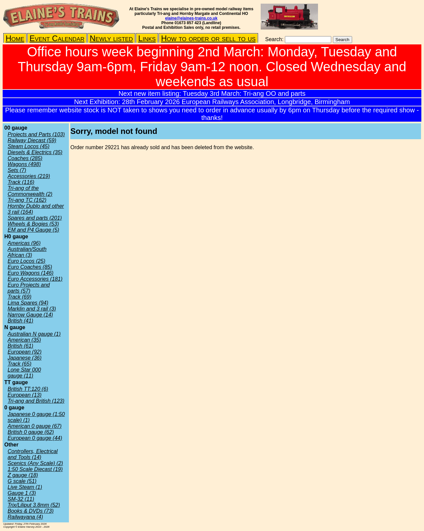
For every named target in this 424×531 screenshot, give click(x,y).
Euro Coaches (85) (30, 267)
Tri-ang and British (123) (36, 401)
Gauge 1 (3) (22, 493)
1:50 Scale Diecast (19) (35, 469)
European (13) (24, 395)
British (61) (20, 346)
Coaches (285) (25, 158)
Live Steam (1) (25, 487)
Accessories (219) (29, 176)
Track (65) (19, 364)
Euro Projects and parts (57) (29, 288)
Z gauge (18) (23, 475)
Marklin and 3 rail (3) (32, 309)
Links (147, 38)
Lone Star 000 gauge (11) (24, 373)
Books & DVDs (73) (31, 511)
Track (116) (21, 182)
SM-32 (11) (21, 499)
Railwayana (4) (25, 517)
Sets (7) (17, 170)
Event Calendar (56, 38)
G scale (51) (22, 481)
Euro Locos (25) (26, 261)
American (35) (24, 340)
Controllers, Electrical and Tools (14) (33, 454)
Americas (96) (24, 243)
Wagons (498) (24, 164)
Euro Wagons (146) (30, 273)
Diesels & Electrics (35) (35, 152)
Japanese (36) (24, 358)
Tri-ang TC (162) (27, 200)
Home (15, 38)
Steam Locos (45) (28, 146)
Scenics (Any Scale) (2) (35, 463)
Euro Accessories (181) (35, 279)
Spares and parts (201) (35, 218)
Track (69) (19, 297)
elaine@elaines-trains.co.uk (191, 18)
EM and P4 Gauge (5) (33, 230)
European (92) (24, 352)
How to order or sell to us (208, 38)
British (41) (20, 321)
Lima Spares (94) (28, 303)
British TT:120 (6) (28, 389)
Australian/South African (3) (27, 252)
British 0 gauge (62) (31, 432)
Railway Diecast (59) (32, 140)
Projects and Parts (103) (36, 134)
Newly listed (111, 38)
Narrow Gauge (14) (30, 315)
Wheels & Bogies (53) (33, 224)
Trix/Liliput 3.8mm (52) (34, 505)
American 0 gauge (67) (35, 426)
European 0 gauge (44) (35, 438)
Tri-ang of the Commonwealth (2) (30, 191)
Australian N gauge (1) (34, 334)
